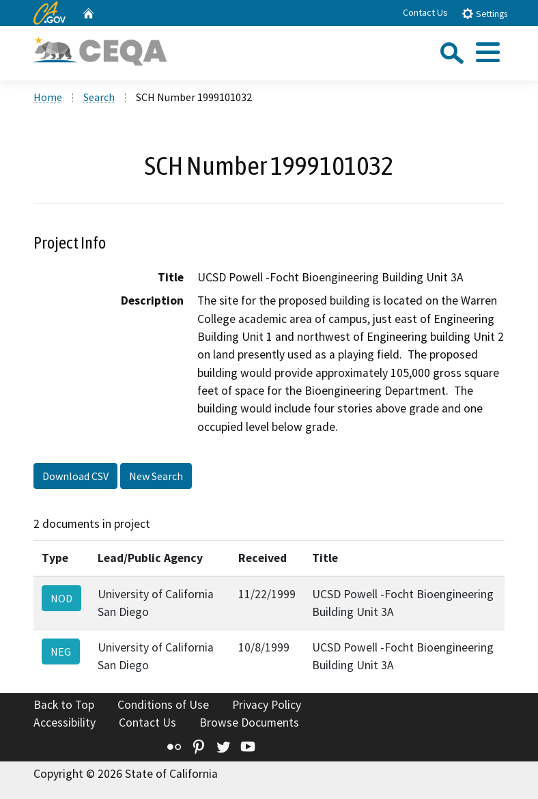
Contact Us (425, 12)
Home (47, 97)
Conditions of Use (163, 704)
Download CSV (75, 476)
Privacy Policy (266, 704)
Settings (484, 13)
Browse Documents (249, 722)
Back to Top (63, 704)
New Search (156, 476)
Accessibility (64, 722)
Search (99, 97)
